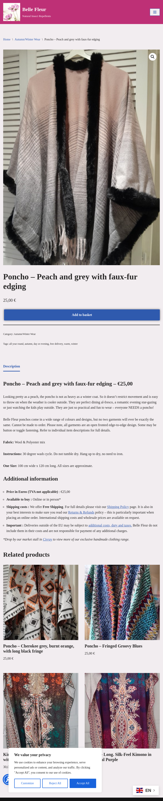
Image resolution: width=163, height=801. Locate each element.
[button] (152, 57)
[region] (55, 770)
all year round (16, 343)
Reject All (55, 783)
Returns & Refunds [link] (81, 512)
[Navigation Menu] (155, 12)
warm (67, 343)
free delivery (56, 343)
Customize (27, 783)
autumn (28, 343)
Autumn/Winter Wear (27, 39)
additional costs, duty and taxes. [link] (110, 525)
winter (74, 343)
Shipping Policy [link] (118, 507)
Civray (47, 539)
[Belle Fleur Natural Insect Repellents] (27, 12)
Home (6, 39)
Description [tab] (11, 366)
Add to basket (82, 315)
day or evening (41, 343)
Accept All (82, 783)
